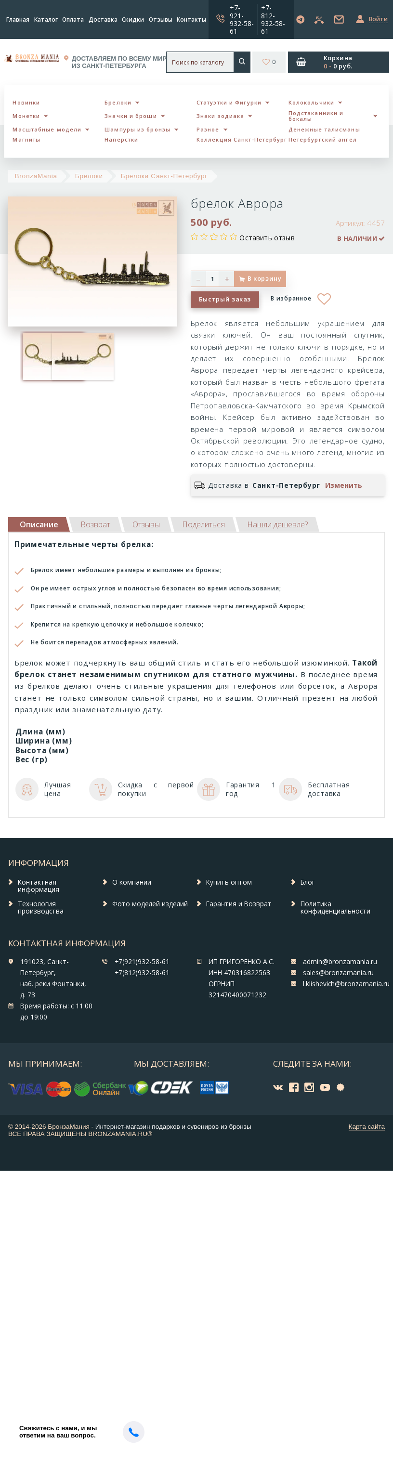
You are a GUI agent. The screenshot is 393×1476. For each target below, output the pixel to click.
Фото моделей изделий (150, 904)
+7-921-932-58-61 (242, 19)
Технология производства (41, 908)
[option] (35, 356)
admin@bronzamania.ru (340, 961)
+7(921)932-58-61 (142, 961)
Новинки (26, 102)
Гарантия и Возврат (239, 904)
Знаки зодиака (220, 115)
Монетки (26, 115)
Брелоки (118, 102)
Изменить (343, 485)
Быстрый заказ (225, 299)
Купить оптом (229, 882)
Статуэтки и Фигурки (229, 102)
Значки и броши (131, 115)
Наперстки (121, 139)
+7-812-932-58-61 (273, 19)
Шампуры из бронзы (137, 129)
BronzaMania (36, 176)
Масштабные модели (47, 129)
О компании (131, 882)
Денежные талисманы (324, 129)
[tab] (95, 524)
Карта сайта (367, 1126)
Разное (208, 129)
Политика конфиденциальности (335, 908)
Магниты (26, 139)
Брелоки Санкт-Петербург (164, 176)
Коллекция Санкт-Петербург (242, 139)
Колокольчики (311, 102)
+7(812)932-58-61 (142, 972)
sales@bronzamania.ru (338, 972)
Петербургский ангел (322, 139)
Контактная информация (38, 886)
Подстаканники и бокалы (316, 116)
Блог (308, 882)
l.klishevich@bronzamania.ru (346, 984)
